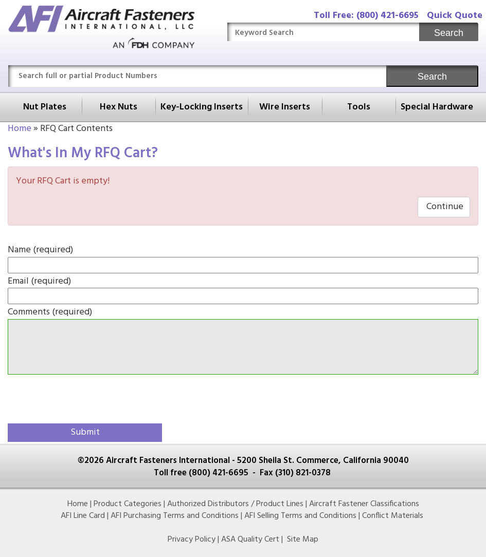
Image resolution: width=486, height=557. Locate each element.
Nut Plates (44, 107)
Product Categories (127, 504)
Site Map (302, 539)
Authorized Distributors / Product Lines (235, 504)
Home (19, 128)
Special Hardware (437, 107)
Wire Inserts (284, 107)
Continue (443, 206)
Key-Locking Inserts (201, 107)
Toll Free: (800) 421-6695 (366, 15)
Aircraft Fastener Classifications (364, 504)
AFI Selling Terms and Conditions (300, 516)
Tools (358, 107)
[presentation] (68, 397)
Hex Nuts (118, 107)
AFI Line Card (83, 516)
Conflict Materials (392, 516)
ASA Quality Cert (250, 539)
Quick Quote (454, 15)
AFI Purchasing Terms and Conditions (175, 516)
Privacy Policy (191, 539)
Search (448, 33)
